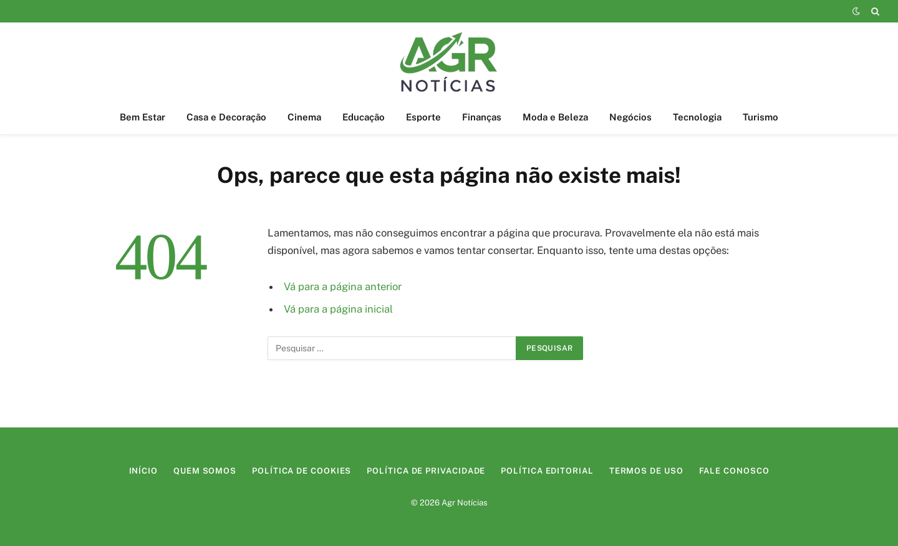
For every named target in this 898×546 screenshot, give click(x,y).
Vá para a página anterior (343, 286)
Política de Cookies (301, 470)
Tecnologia (697, 117)
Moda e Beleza (555, 117)
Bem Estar (142, 117)
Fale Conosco (734, 470)
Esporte (423, 117)
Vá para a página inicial (338, 309)
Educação (363, 117)
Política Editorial (547, 470)
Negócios (630, 117)
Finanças (481, 117)
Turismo (760, 117)
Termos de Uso (646, 470)
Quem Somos (204, 470)
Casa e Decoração (226, 117)
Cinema (304, 117)
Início (143, 470)
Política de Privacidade (426, 470)
